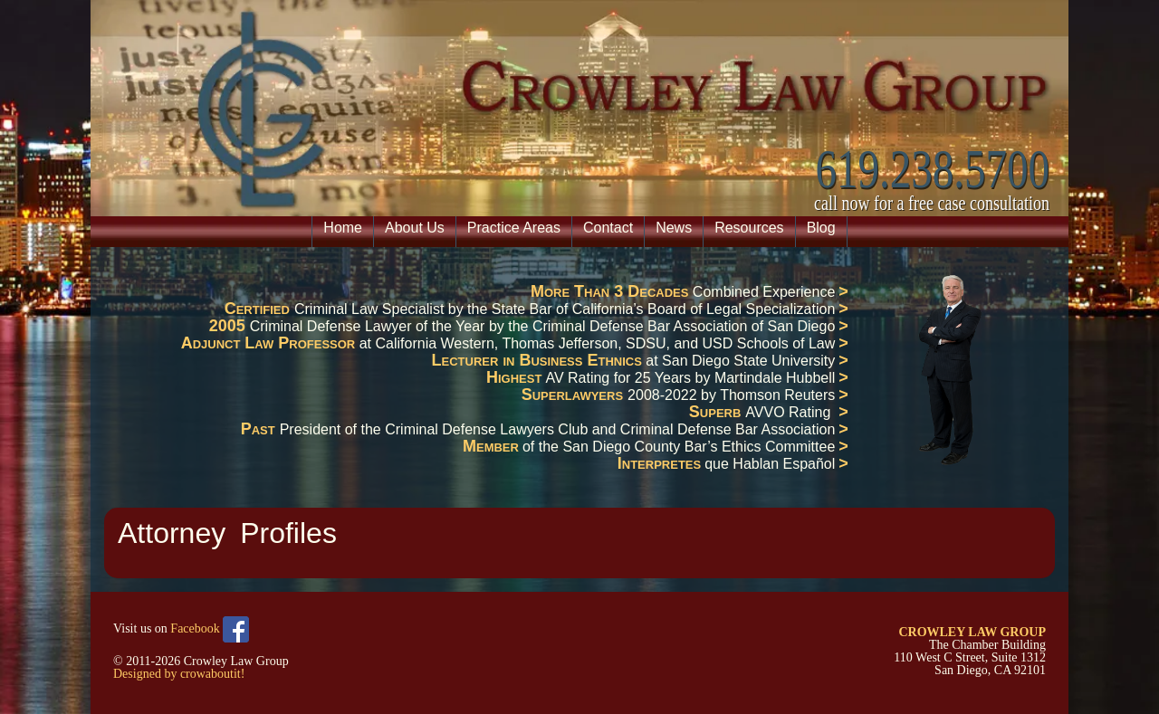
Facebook (209, 629)
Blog (821, 227)
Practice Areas (513, 227)
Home (342, 227)
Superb (717, 412)
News (674, 227)
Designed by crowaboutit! (178, 674)
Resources (748, 227)
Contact (608, 227)
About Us (415, 227)
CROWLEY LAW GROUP (972, 632)
